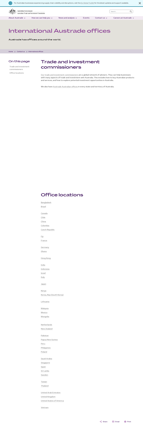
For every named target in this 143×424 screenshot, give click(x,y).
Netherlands (46, 234)
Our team (16, 389)
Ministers (16, 392)
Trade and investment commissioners (19, 68)
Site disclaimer (15, 419)
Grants (47, 389)
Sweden (44, 284)
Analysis (80, 386)
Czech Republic (48, 139)
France (44, 150)
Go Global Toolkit (87, 3)
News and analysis (68, 18)
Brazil (43, 116)
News (78, 389)
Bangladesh (46, 112)
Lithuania (45, 211)
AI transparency (45, 419)
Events (86, 18)
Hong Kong (46, 168)
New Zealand (46, 238)
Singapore (45, 272)
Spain (43, 276)
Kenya (43, 200)
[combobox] (119, 11)
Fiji (42, 146)
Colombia (45, 135)
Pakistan (45, 245)
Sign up (13, 371)
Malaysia (44, 218)
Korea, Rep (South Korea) (52, 204)
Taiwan (44, 291)
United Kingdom (48, 306)
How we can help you (42, 18)
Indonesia (45, 178)
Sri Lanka (45, 280)
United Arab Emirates (50, 302)
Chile (43, 127)
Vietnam (44, 317)
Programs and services (54, 392)
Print (127, 331)
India (43, 174)
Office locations (17, 73)
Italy (43, 187)
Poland (44, 261)
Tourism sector (51, 386)
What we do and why (21, 386)
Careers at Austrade (123, 18)
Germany (45, 157)
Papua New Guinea (49, 249)
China (43, 131)
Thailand (44, 295)
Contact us (101, 18)
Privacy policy (30, 419)
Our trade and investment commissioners (59, 75)
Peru (43, 253)
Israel (43, 183)
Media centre (82, 392)
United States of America (52, 310)
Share (103, 331)
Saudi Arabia (46, 268)
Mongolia (45, 226)
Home (11, 51)
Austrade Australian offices (65, 87)
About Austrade (17, 18)
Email (115, 331)
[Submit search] (131, 11)
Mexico (44, 222)
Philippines (46, 257)
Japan (43, 193)
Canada (44, 123)
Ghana (44, 161)
